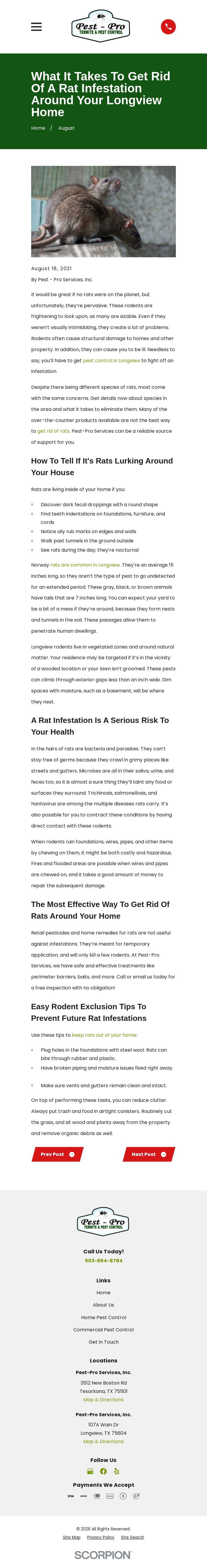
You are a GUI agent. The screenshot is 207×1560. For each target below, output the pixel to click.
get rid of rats (53, 431)
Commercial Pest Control (103, 1330)
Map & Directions (103, 1400)
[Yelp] (116, 1471)
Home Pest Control (103, 1317)
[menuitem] (72, 1537)
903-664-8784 (104, 1261)
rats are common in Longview (85, 565)
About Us (103, 1305)
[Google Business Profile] (90, 1471)
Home (103, 1293)
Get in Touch (104, 1342)
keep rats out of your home (104, 1035)
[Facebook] (103, 1471)
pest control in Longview (111, 360)
